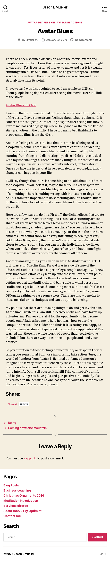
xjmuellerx (32, 39)
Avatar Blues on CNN (21, 105)
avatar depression (41, 22)
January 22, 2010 (56, 39)
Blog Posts (11, 485)
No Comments (83, 39)
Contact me (12, 516)
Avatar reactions (69, 22)
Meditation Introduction (20, 500)
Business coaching (17, 490)
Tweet (13, 404)
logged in (30, 458)
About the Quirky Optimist (22, 511)
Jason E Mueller (55, 7)
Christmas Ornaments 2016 (23, 495)
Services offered (15, 505)
